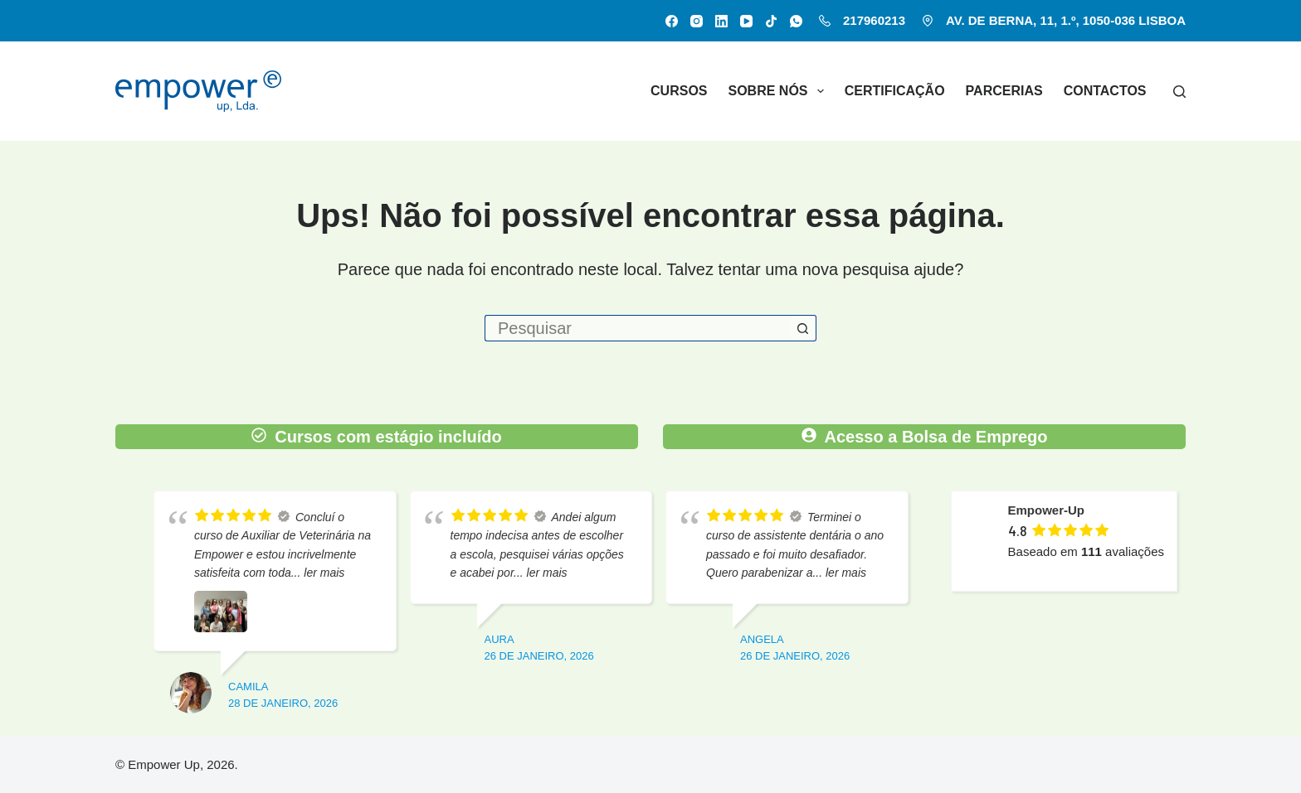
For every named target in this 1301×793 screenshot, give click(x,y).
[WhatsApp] (796, 21)
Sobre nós (779, 91)
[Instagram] (696, 21)
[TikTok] (771, 21)
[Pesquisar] (1179, 91)
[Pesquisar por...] (637, 328)
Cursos (678, 91)
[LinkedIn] (721, 21)
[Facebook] (671, 21)
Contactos (1105, 91)
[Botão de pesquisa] (803, 328)
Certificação (895, 91)
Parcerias (1004, 91)
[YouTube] (746, 21)
